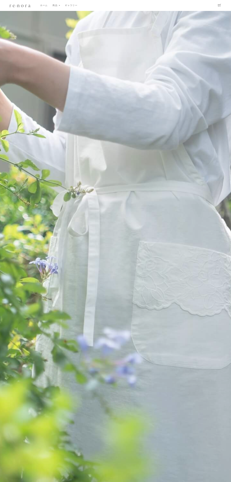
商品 (56, 5)
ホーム (44, 5)
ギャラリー (71, 5)
